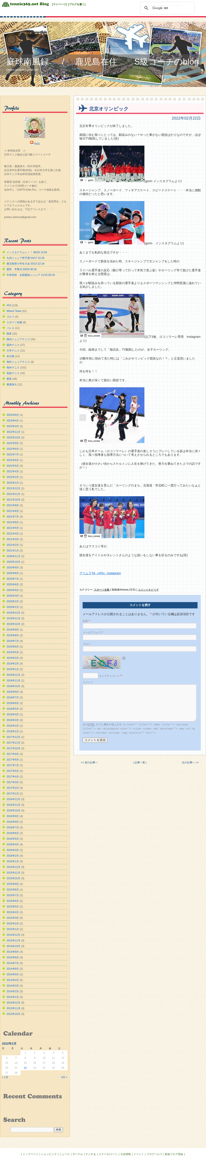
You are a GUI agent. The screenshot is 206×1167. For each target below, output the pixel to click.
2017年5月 (13, 770)
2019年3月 (13, 657)
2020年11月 (13, 556)
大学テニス (13, 350)
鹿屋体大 (12, 384)
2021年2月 (13, 544)
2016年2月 (13, 855)
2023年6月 (13, 414)
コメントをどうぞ (148, 589)
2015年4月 (13, 912)
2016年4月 (13, 844)
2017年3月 (13, 782)
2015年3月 (13, 917)
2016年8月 (13, 821)
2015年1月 (13, 929)
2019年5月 (13, 652)
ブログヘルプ (154, 1154)
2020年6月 (13, 584)
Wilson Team (14, 311)
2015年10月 (13, 878)
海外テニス (13, 367)
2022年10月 (13, 437)
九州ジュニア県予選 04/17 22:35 (25, 258)
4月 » (64, 1077)
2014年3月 (13, 985)
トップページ (30, 1154)
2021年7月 (13, 516)
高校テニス (13, 373)
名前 (86, 621)
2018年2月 (13, 725)
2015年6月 (13, 900)
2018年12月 (13, 674)
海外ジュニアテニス (18, 361)
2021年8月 (13, 511)
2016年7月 (13, 827)
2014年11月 (13, 940)
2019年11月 (13, 618)
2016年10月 (13, 810)
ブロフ (86, 644)
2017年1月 (13, 793)
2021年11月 (13, 494)
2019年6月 (13, 646)
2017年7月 (13, 765)
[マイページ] (59, 4)
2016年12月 (13, 799)
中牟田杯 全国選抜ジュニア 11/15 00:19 (31, 274)
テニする (90, 1154)
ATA (9, 305)
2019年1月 (13, 669)
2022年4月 (13, 471)
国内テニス (13, 344)
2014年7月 (13, 963)
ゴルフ (10, 316)
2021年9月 (13, 505)
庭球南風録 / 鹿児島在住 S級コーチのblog (103, 61)
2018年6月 (13, 703)
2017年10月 (13, 748)
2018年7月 (13, 697)
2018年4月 (13, 714)
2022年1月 (13, 482)
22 (25, 1067)
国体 (9, 333)
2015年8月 (13, 889)
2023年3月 (13, 426)
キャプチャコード (109, 676)
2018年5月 (13, 708)
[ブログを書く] (76, 4)
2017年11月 (13, 742)
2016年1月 (13, 861)
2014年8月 (13, 957)
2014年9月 (13, 951)
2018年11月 (13, 680)
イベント (138, 1154)
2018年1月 (13, 731)
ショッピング (49, 1154)
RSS (37, 143)
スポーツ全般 (102, 589)
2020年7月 (13, 578)
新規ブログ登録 (174, 1154)
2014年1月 (13, 997)
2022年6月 (13, 460)
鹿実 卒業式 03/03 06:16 (22, 269)
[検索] (166, 8)
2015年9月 (13, 884)
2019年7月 (13, 641)
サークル (77, 1154)
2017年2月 (13, 787)
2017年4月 (13, 776)
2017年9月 (13, 754)
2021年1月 (13, 550)
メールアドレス (93, 632)
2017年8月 (13, 759)
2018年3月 (13, 720)
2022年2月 (13, 477)
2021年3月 (13, 539)
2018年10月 (13, 686)
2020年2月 (13, 601)
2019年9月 (13, 629)
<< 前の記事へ (89, 762)
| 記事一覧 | (139, 762)
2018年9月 (13, 691)
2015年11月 (13, 872)
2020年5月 (13, 590)
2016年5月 (13, 838)
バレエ (10, 328)
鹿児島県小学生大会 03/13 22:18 (25, 263)
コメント (88, 682)
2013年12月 (13, 1002)
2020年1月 (13, 607)
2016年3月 (13, 850)
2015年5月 (13, 906)
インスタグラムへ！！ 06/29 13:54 (27, 252)
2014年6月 (13, 968)
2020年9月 (13, 567)
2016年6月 (13, 833)
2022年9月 (13, 443)
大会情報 (125, 1154)
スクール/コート (108, 1154)
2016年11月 (13, 804)
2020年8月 (13, 573)
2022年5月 (13, 465)
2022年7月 (13, 454)
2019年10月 (13, 624)
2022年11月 (13, 431)
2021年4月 (13, 533)
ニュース (64, 1154)
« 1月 (5, 1077)
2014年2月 (13, 991)
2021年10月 (13, 499)
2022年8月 (13, 448)
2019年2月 (13, 663)
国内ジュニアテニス (18, 339)
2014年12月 (13, 934)
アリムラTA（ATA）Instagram (100, 573)
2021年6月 (13, 522)
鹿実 (9, 378)
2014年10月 (13, 946)
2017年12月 (13, 737)
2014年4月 (13, 980)
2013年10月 (13, 1014)
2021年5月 (13, 527)
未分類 (10, 356)
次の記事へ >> (190, 762)
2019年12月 (13, 612)
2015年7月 (13, 895)
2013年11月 (13, 1008)
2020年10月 (13, 561)
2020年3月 (13, 595)
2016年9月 (13, 816)
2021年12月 (13, 488)
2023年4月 (13, 420)
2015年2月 (13, 923)
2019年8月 (13, 635)
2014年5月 (13, 974)
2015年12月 (13, 867)
